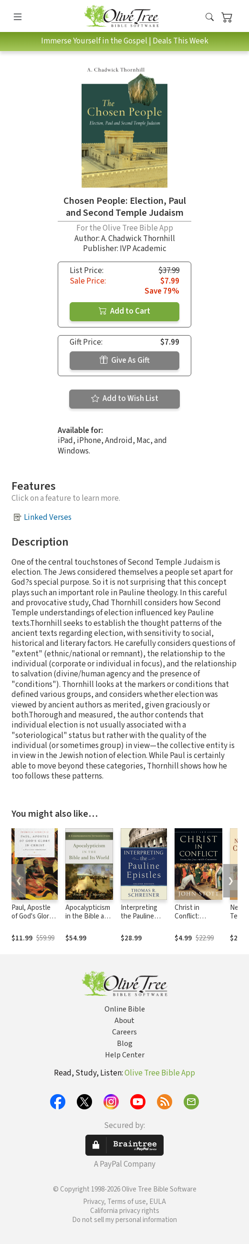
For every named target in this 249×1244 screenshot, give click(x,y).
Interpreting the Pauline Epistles (139, 917)
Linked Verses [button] (48, 517)
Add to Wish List (124, 398)
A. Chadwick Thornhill (138, 238)
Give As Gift (125, 360)
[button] (210, 18)
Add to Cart (124, 311)
